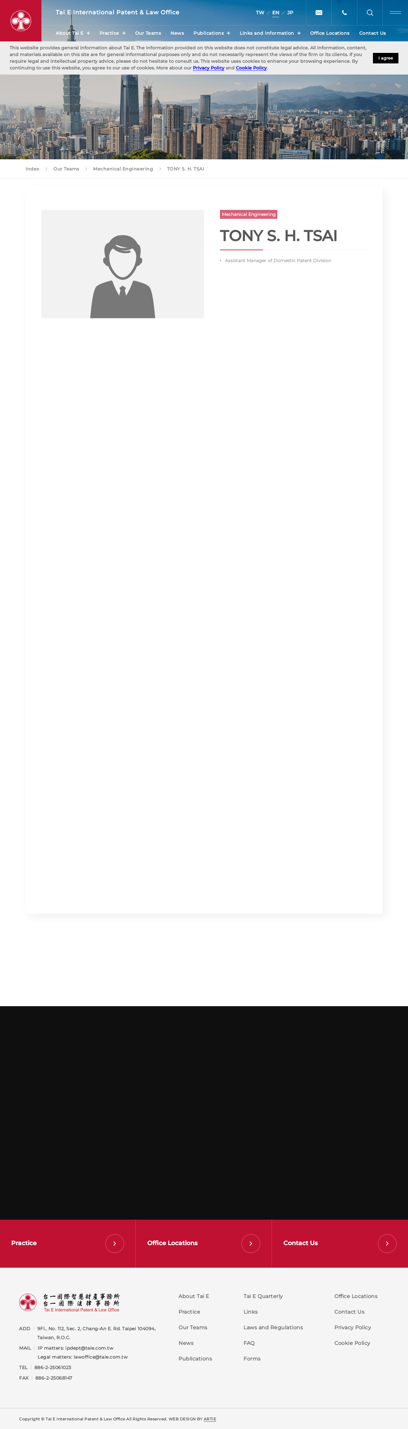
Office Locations (330, 33)
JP (290, 13)
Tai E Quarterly (263, 1296)
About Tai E (70, 33)
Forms (252, 1359)
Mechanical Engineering (249, 218)
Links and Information (267, 33)
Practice (109, 33)
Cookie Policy (251, 68)
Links (251, 1312)
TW (260, 13)
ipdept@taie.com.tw (89, 1348)
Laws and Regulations (273, 1327)
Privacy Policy (208, 68)
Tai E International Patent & (117, 13)
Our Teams (148, 33)
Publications (208, 33)
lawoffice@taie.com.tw (101, 1357)
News (177, 33)
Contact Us (372, 33)
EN (275, 13)
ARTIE (210, 1419)
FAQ (249, 1343)
